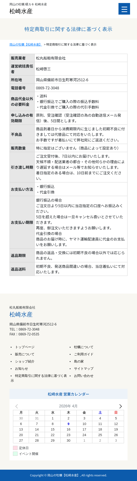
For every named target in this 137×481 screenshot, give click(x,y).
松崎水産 (21, 11)
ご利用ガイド (83, 354)
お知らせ (21, 368)
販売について (24, 354)
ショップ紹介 (24, 361)
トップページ (24, 347)
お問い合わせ (83, 376)
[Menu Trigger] (124, 9)
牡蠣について (83, 347)
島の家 (79, 361)
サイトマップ (83, 368)
